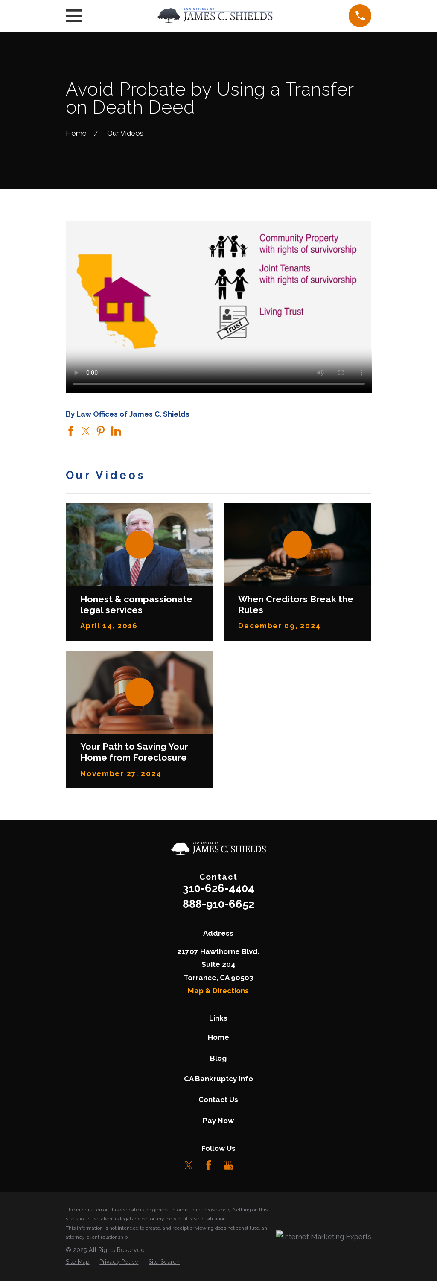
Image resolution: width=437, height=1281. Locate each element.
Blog (218, 1058)
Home (218, 1037)
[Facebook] (209, 1165)
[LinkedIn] (248, 1165)
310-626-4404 (218, 888)
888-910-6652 (218, 904)
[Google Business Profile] (229, 1165)
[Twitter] (189, 1165)
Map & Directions (218, 990)
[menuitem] (78, 1262)
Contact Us (218, 1099)
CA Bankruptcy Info (218, 1078)
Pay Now (218, 1120)
